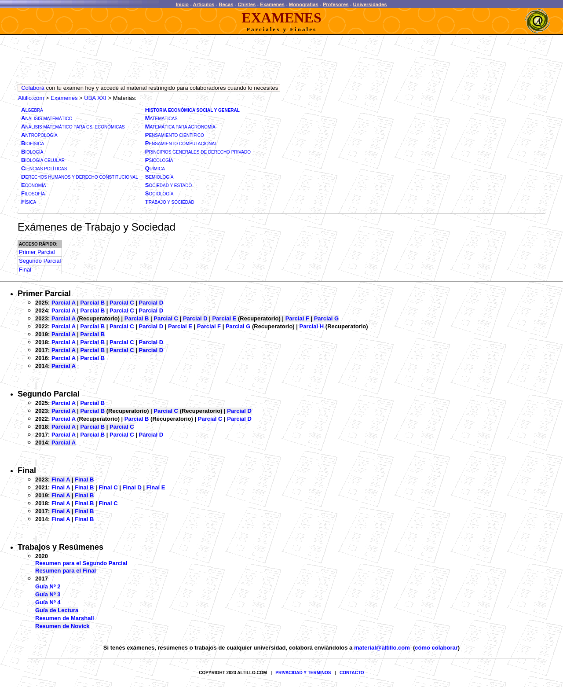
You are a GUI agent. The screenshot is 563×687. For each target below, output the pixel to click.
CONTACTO (352, 672)
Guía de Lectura (56, 610)
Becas (226, 4)
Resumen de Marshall (64, 618)
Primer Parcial (44, 293)
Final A (60, 479)
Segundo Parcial (49, 393)
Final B (84, 479)
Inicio (182, 4)
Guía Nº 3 (47, 594)
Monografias (303, 4)
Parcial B (92, 302)
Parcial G (326, 318)
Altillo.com (31, 98)
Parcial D (151, 302)
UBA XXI (95, 98)
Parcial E (224, 318)
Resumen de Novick (62, 626)
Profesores (336, 4)
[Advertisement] (178, 61)
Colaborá (32, 87)
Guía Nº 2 (47, 586)
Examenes (272, 4)
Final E (155, 487)
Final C (108, 487)
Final (27, 470)
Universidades (370, 4)
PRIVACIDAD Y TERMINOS (303, 672)
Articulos (204, 4)
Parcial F (297, 318)
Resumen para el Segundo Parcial (81, 563)
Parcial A (63, 302)
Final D (132, 487)
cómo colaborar (436, 647)
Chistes (247, 4)
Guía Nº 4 (47, 602)
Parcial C (122, 302)
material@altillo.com (382, 647)
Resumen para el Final (65, 570)
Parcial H (312, 326)
